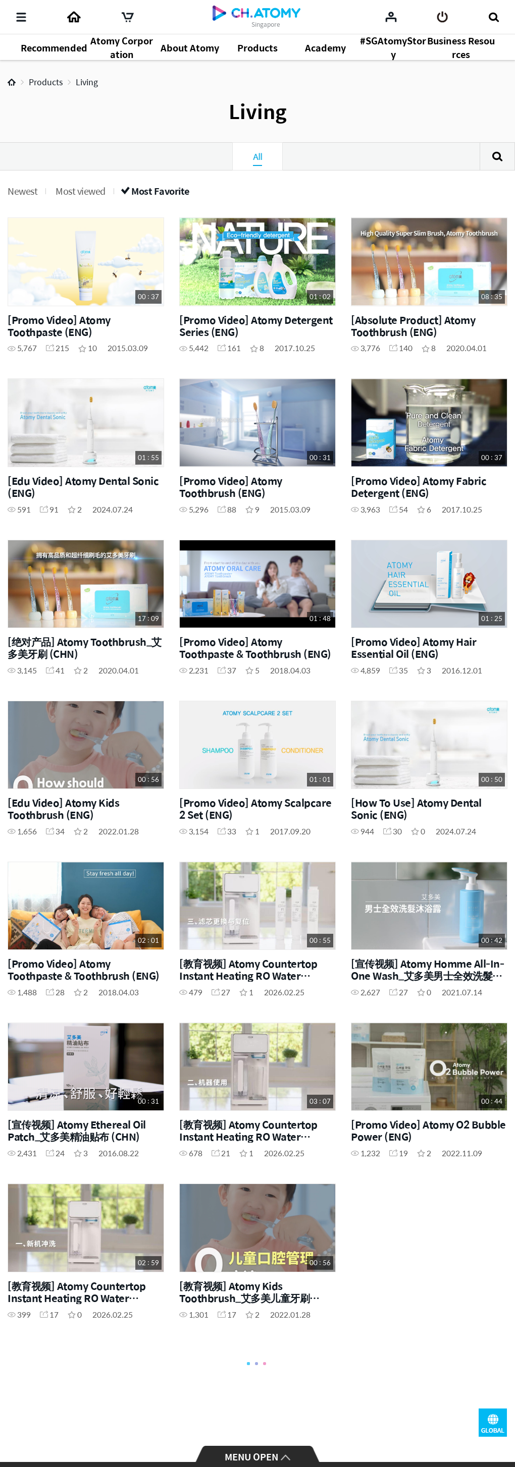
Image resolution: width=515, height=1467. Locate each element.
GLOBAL (493, 1422)
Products (46, 82)
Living (87, 82)
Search (497, 156)
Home (12, 82)
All (257, 156)
